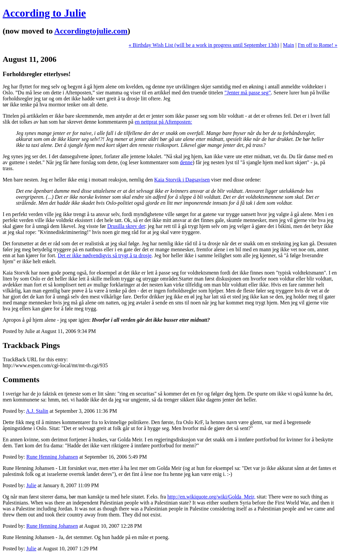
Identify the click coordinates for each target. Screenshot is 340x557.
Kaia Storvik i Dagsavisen (182, 179)
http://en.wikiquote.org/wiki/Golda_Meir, (211, 497)
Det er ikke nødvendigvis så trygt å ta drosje (105, 255)
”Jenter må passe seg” (247, 92)
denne (186, 162)
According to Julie (44, 13)
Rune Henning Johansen (52, 457)
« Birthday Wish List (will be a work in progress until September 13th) (204, 45)
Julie (31, 485)
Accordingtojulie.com (91, 31)
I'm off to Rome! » (317, 45)
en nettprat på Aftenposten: (163, 122)
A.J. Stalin (37, 411)
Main (288, 45)
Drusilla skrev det (126, 226)
